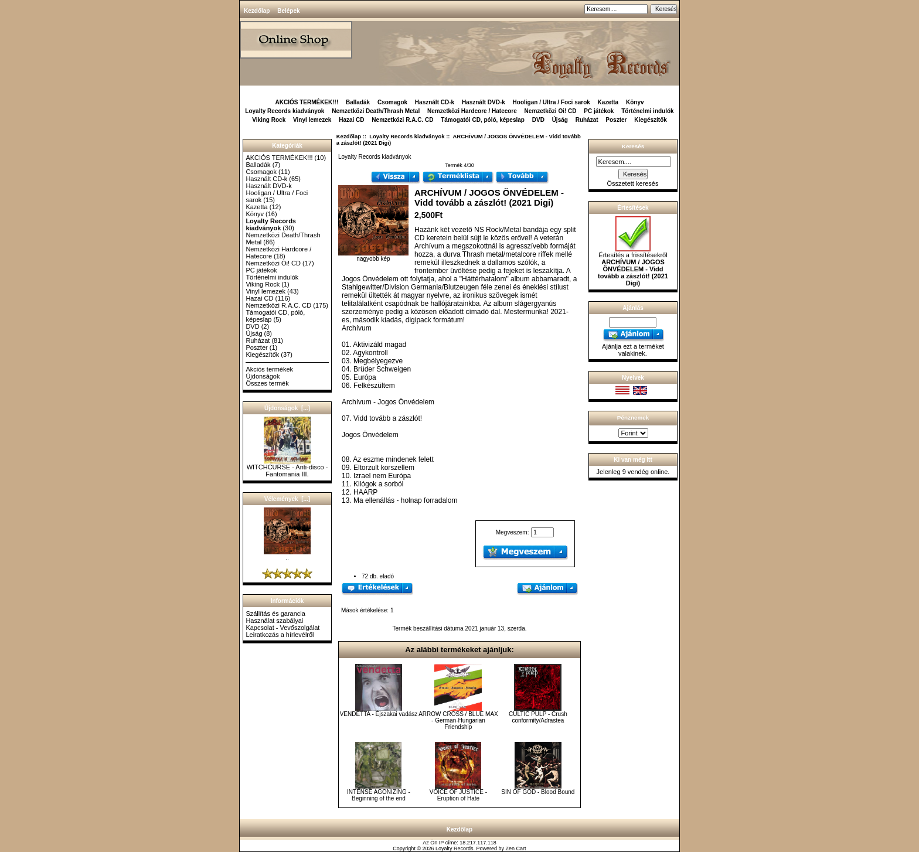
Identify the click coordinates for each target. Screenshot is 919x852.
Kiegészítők (650, 120)
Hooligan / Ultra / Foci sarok (551, 102)
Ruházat (587, 120)
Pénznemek (633, 417)
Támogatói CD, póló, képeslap (483, 120)
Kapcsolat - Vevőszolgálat (282, 627)
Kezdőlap (257, 11)
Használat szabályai (274, 620)
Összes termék (267, 383)
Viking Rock (268, 120)
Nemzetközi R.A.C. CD (402, 120)
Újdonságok (263, 376)
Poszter (616, 120)
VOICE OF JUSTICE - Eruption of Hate (458, 795)
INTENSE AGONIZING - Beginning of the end (378, 795)
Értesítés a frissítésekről (633, 266)
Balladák (358, 102)
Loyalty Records (454, 848)
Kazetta (608, 102)
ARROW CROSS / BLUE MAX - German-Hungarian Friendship (458, 720)
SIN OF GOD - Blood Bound (537, 792)
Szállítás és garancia (275, 613)
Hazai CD (351, 120)
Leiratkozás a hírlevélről (280, 634)
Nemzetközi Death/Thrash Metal (376, 111)
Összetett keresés (632, 183)
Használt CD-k (434, 102)
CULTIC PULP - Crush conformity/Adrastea (538, 717)
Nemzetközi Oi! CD (551, 111)
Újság (560, 120)
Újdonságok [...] (287, 408)
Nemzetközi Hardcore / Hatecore (472, 111)
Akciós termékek (269, 369)
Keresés (633, 146)
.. (287, 554)
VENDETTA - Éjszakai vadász (379, 714)
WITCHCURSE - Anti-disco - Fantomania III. (287, 468)
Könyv (635, 102)
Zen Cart (516, 848)
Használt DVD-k (483, 102)
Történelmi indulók (647, 111)
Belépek (288, 11)
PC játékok (599, 111)
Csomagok (392, 102)
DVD (538, 120)
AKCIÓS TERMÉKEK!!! (306, 102)
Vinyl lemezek (312, 120)
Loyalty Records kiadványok (406, 136)
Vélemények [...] (287, 499)
